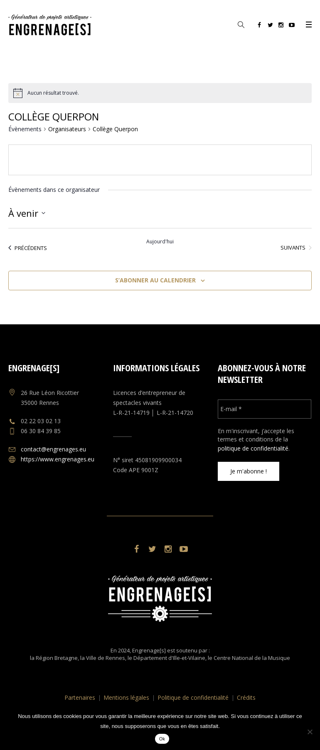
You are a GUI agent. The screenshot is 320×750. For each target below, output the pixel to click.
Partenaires (79, 697)
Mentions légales (126, 697)
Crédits (246, 697)
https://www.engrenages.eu (57, 459)
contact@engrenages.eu (53, 449)
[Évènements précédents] (27, 247)
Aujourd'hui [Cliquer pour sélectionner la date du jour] (160, 241)
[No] (309, 732)
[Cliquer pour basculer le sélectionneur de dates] (26, 213)
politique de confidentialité (253, 448)
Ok (162, 738)
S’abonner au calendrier (155, 280)
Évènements (25, 129)
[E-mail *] (265, 409)
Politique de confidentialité (193, 697)
